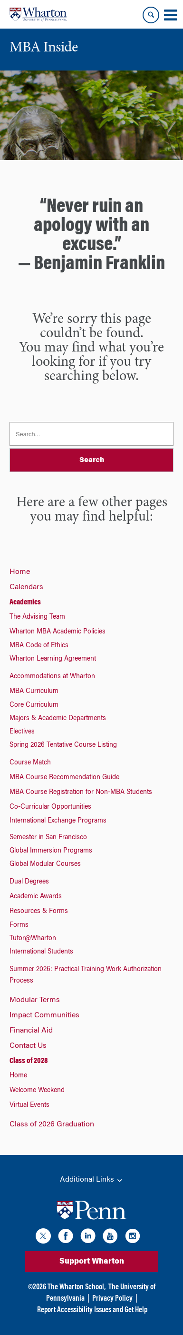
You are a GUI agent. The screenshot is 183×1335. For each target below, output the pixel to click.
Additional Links (92, 1180)
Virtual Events (29, 1105)
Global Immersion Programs (51, 851)
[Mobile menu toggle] (170, 15)
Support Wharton (91, 1261)
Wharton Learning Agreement (53, 659)
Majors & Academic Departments (58, 718)
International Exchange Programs (58, 821)
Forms (19, 925)
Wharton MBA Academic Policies (58, 632)
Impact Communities (44, 1015)
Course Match (30, 763)
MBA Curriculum (34, 691)
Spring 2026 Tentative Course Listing (63, 745)
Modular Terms (35, 1000)
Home (20, 572)
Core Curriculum (34, 705)
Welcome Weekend (37, 1090)
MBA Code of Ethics (39, 645)
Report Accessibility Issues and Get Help (92, 1310)
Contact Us (28, 1046)
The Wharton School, (77, 1287)
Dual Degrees (29, 882)
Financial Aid (31, 1030)
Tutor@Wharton (33, 938)
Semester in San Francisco (48, 837)
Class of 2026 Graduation (52, 1124)
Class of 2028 (29, 1061)
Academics (25, 602)
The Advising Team (37, 617)
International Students (41, 952)
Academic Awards (36, 896)
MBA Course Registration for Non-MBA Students (81, 792)
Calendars (26, 587)
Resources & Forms (39, 911)
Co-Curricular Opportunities (50, 807)
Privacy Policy (112, 1299)
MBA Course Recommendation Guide (64, 777)
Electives (22, 732)
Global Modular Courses (45, 864)
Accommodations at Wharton (52, 676)
